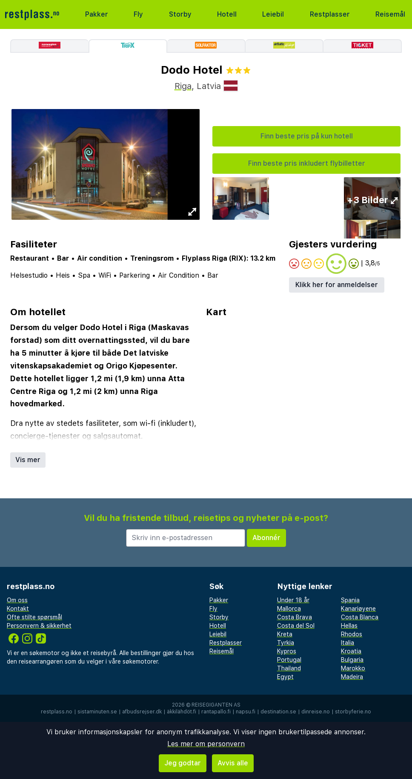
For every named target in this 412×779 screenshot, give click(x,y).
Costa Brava (294, 617)
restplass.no (56, 712)
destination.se (278, 712)
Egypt (285, 676)
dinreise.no (315, 712)
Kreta (284, 634)
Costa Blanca (359, 617)
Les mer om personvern (206, 744)
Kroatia (351, 651)
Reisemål (390, 14)
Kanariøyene (358, 608)
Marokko (353, 668)
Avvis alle (232, 763)
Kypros (286, 651)
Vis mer (27, 460)
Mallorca (289, 608)
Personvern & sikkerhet (39, 625)
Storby (180, 14)
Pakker (96, 14)
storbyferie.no (353, 712)
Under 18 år (293, 600)
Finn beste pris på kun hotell (306, 136)
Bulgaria (352, 659)
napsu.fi (245, 712)
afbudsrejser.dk (142, 712)
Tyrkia (285, 642)
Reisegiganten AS (216, 705)
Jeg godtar (182, 763)
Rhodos (351, 634)
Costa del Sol (296, 625)
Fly (138, 14)
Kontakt (18, 608)
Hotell (227, 14)
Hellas (349, 625)
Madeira (352, 676)
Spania (350, 600)
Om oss (17, 600)
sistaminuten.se (97, 712)
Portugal (289, 659)
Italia (347, 642)
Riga (183, 86)
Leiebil (273, 14)
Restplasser (330, 14)
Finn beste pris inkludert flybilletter (306, 163)
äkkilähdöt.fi (181, 712)
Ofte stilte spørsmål (34, 617)
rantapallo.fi (216, 712)
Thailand (289, 668)
